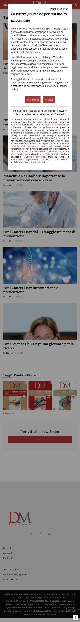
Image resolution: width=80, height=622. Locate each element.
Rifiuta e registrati (58, 8)
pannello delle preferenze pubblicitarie (32, 146)
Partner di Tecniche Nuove (56, 124)
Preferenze (33, 99)
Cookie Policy (33, 52)
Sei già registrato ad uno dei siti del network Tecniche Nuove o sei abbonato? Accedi (40, 112)
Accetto (49, 99)
